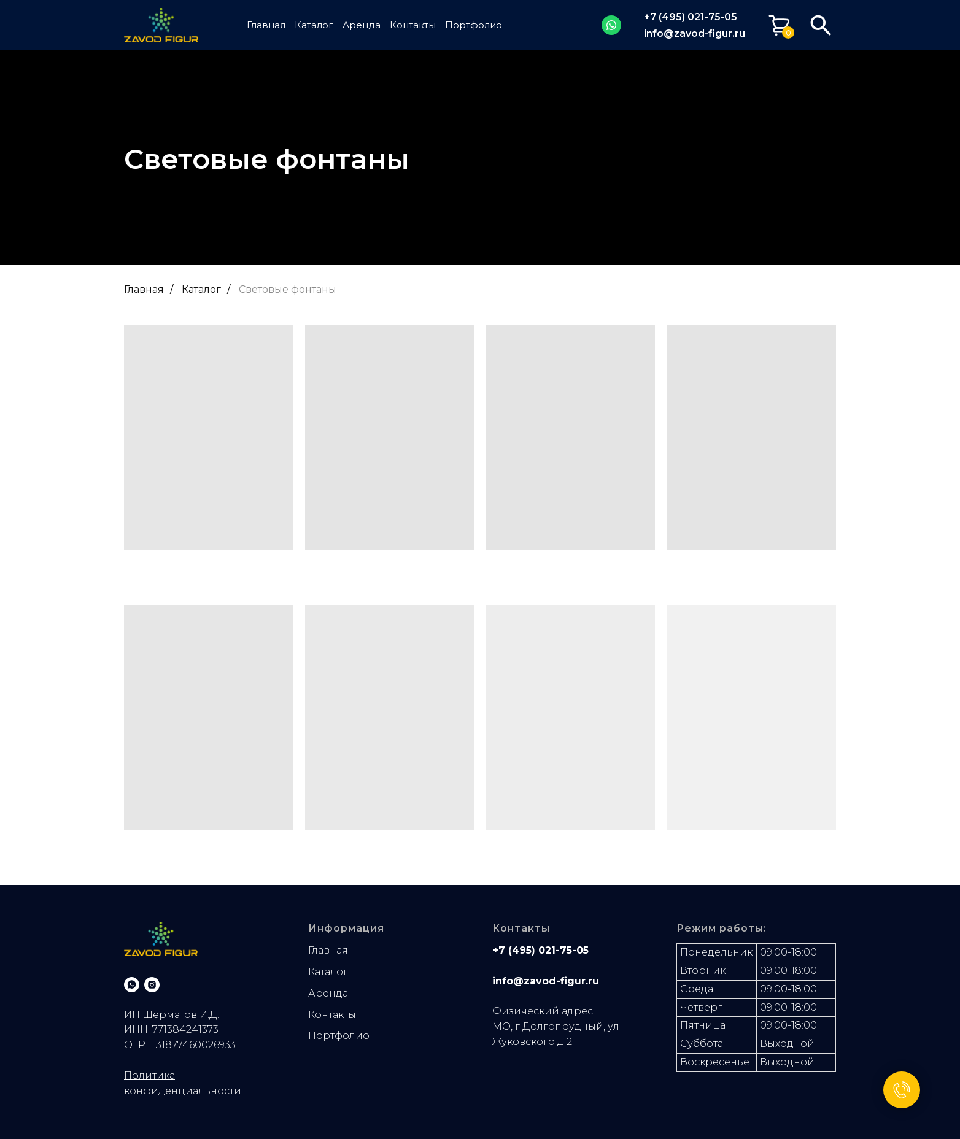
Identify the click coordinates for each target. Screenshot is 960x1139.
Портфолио (339, 1035)
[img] (161, 25)
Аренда (328, 993)
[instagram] (152, 984)
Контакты (332, 1015)
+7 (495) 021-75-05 (690, 17)
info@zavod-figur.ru (545, 981)
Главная (144, 289)
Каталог (201, 289)
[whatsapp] (131, 984)
